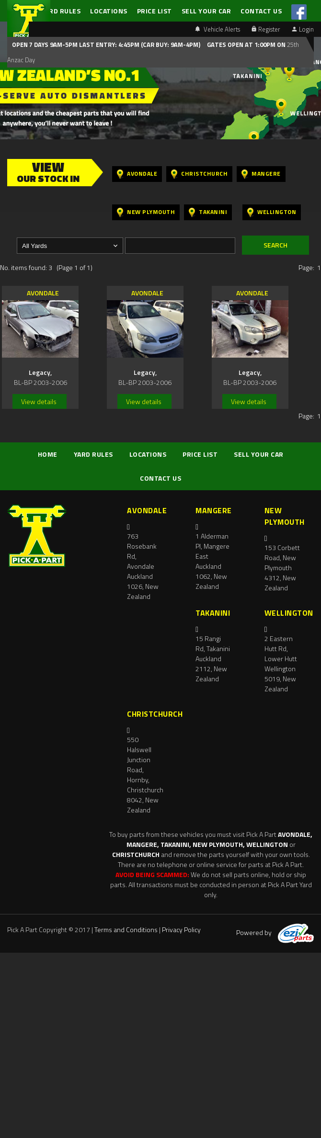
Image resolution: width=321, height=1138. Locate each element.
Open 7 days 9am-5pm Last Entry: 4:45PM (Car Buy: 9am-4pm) (106, 44)
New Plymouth (146, 212)
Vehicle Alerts (217, 29)
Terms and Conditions (126, 929)
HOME (47, 454)
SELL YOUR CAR (206, 11)
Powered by (275, 932)
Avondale (137, 174)
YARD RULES (60, 11)
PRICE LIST (154, 11)
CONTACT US (261, 11)
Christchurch (199, 174)
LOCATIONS (108, 11)
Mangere (261, 174)
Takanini (208, 212)
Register (266, 29)
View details (39, 401)
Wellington (271, 212)
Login (303, 29)
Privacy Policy (181, 929)
